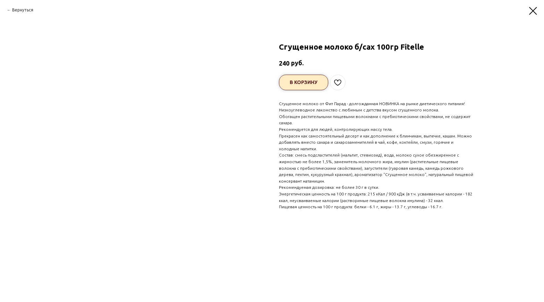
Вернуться (22, 10)
